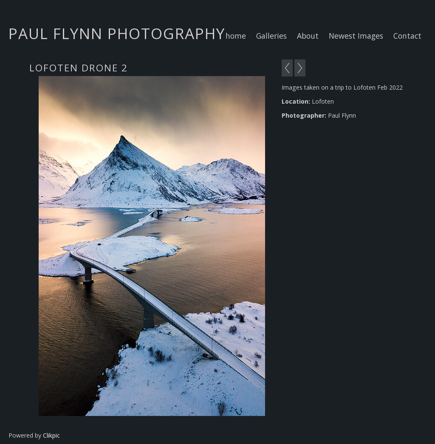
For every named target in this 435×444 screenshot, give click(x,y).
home (236, 36)
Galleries (271, 36)
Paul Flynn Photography (116, 33)
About (308, 36)
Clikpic (51, 435)
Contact (407, 36)
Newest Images (356, 36)
